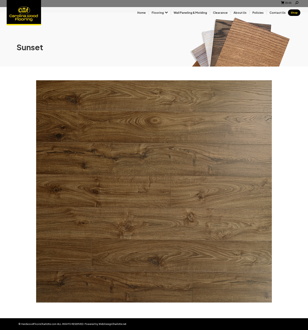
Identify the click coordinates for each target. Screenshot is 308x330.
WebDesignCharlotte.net (112, 324)
